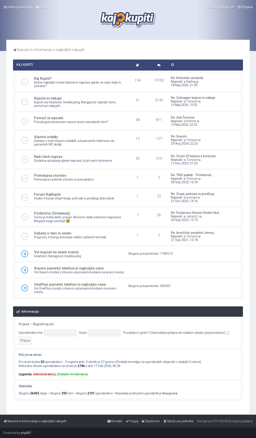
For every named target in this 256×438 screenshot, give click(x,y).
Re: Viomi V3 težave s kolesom (193, 156)
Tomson (192, 101)
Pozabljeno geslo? (136, 332)
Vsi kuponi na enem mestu (56, 252)
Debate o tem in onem (52, 233)
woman (191, 197)
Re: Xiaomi (179, 136)
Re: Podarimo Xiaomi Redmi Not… (196, 213)
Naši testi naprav (48, 156)
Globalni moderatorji (72, 374)
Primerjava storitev (50, 175)
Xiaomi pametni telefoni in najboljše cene (69, 268)
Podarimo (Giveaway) (52, 213)
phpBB (25, 433)
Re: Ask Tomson (183, 117)
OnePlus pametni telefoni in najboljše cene (70, 284)
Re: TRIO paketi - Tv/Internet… (192, 175)
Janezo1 (192, 216)
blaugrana (169, 393)
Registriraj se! (43, 324)
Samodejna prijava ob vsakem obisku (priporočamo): (190, 332)
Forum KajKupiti (47, 194)
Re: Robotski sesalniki (187, 78)
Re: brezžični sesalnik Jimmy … (194, 232)
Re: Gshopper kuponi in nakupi (193, 98)
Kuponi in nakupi (48, 98)
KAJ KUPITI (24, 64)
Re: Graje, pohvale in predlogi (192, 194)
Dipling (191, 81)
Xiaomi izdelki (46, 137)
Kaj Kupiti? (43, 78)
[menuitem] (41, 7)
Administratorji (44, 374)
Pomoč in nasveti (48, 118)
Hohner (191, 121)
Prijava (24, 324)
